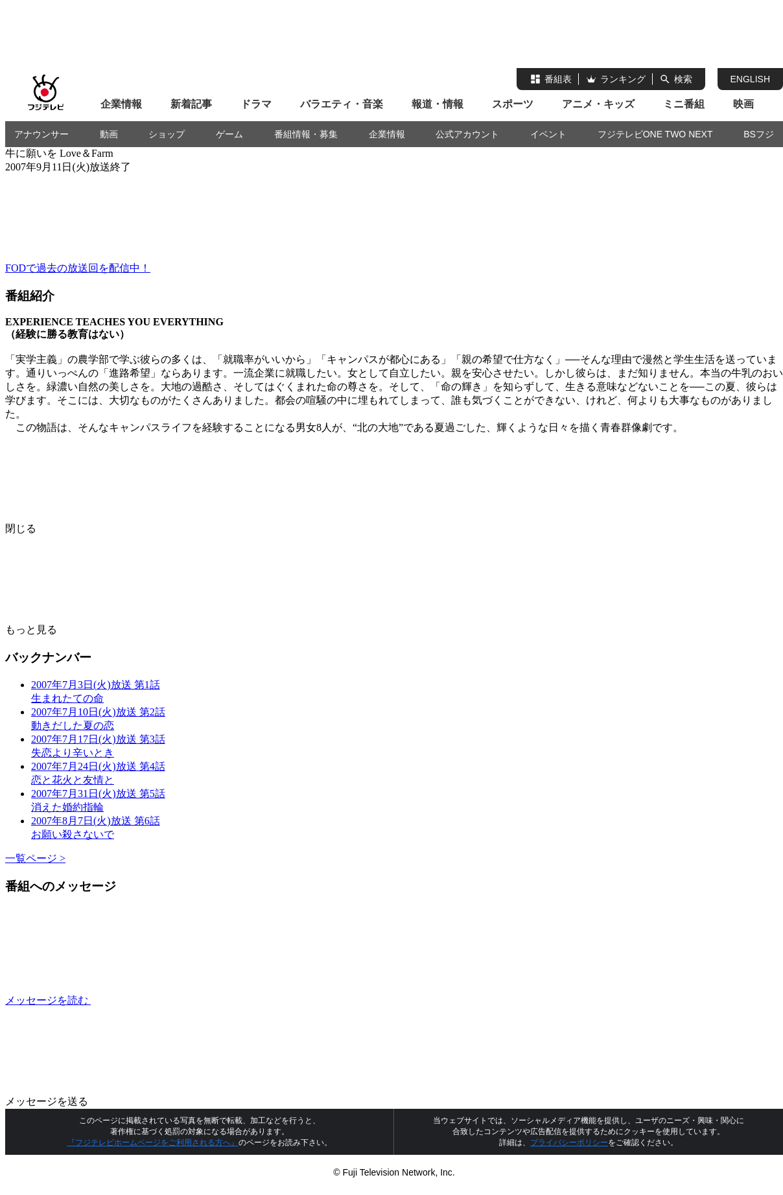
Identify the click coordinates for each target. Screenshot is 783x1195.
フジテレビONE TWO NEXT (655, 134)
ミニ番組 (684, 104)
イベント (548, 134)
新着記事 (191, 104)
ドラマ (256, 104)
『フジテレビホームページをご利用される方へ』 (153, 1142)
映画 (743, 104)
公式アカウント (467, 134)
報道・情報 (437, 104)
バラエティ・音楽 (341, 104)
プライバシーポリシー (569, 1142)
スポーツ (512, 104)
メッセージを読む (145, 1000)
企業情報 (121, 104)
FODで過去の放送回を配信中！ (77, 267)
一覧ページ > (35, 858)
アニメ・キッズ (598, 104)
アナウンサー (41, 134)
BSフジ (758, 134)
